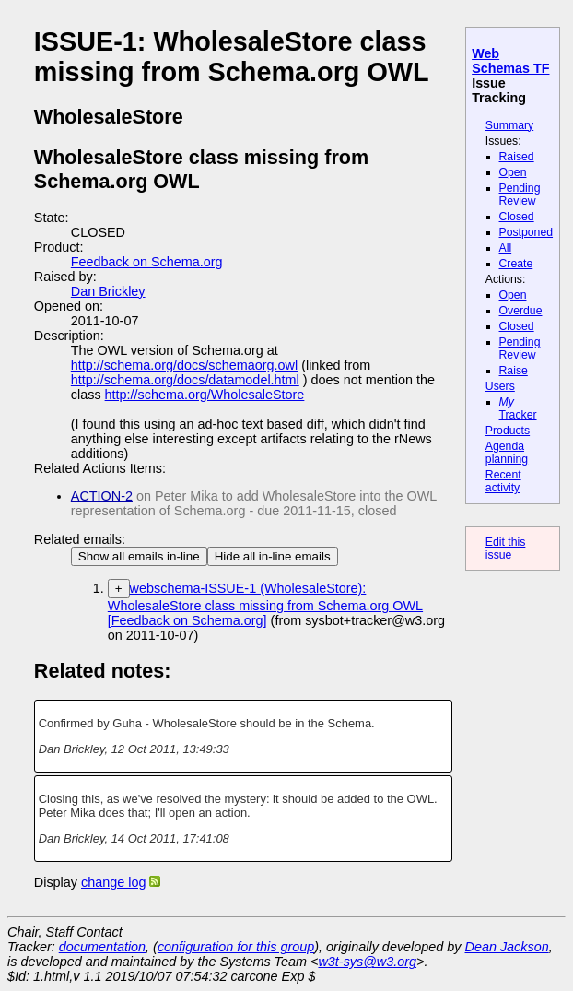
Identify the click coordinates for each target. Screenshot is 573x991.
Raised (516, 156)
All (505, 248)
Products (507, 430)
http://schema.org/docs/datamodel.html (185, 379)
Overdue (521, 310)
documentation (102, 946)
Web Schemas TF (510, 61)
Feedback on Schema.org (147, 261)
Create (516, 263)
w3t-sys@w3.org (367, 961)
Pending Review (520, 194)
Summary (509, 125)
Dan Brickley (108, 291)
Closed (516, 216)
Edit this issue (505, 548)
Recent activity (503, 481)
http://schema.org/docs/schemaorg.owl (184, 365)
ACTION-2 (102, 496)
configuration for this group (236, 946)
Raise (513, 370)
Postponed (526, 232)
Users (500, 386)
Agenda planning (506, 453)
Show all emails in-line (139, 556)
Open (513, 172)
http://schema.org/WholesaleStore (205, 394)
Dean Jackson (507, 946)
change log (113, 882)
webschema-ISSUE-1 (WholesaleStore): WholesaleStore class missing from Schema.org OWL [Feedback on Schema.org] (265, 604)
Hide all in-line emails (273, 556)
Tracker (518, 408)
